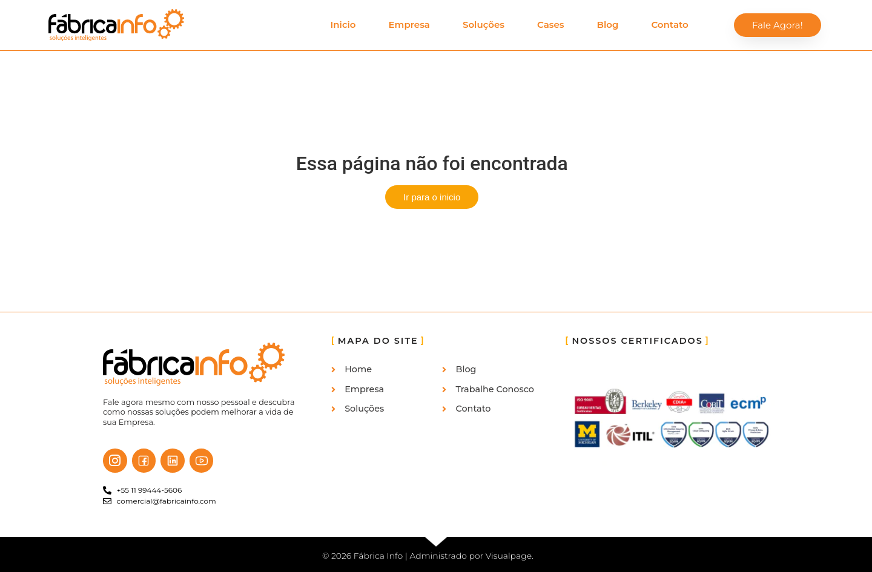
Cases (550, 24)
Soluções (483, 24)
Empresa (409, 24)
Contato (669, 24)
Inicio (342, 24)
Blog (608, 24)
